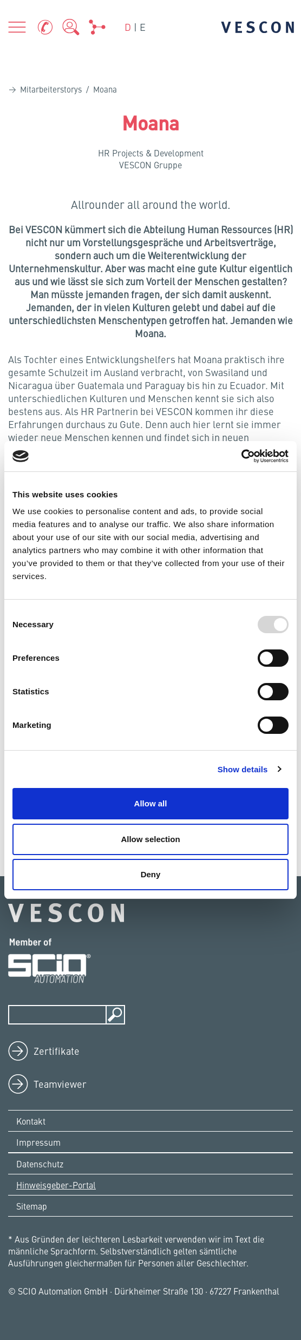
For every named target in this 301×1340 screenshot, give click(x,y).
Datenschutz (39, 1164)
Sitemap (31, 1206)
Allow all (150, 803)
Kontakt (30, 1121)
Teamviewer (60, 1084)
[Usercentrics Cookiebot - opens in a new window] (241, 456)
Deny (151, 874)
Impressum (38, 1142)
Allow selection (150, 839)
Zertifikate (57, 1050)
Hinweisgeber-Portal (56, 1185)
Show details (243, 769)
